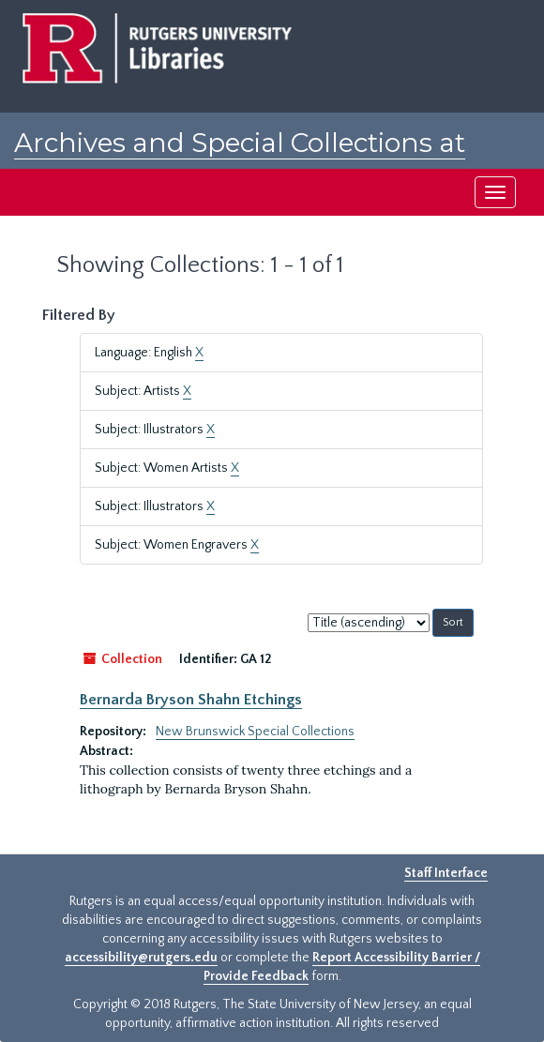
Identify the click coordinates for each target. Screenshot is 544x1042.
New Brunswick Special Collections (255, 731)
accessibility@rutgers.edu (141, 957)
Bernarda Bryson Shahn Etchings (191, 699)
